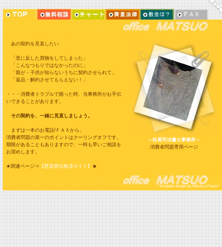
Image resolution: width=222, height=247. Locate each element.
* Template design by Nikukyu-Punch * (188, 186)
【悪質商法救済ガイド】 (65, 166)
